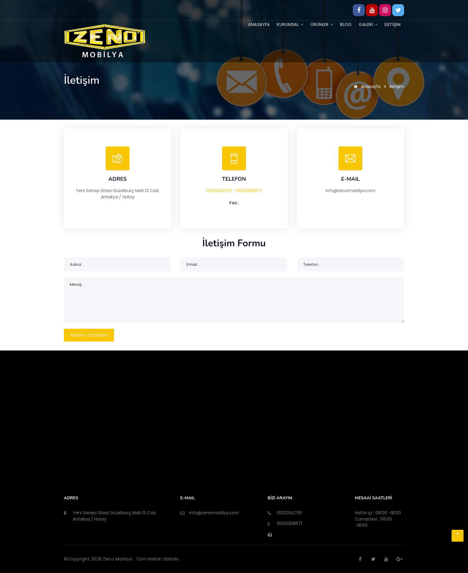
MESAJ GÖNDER (88, 335)
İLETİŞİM (392, 24)
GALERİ (367, 24)
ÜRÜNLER (319, 24)
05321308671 (249, 191)
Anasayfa (255, 24)
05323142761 (219, 191)
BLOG (344, 24)
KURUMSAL (286, 24)
